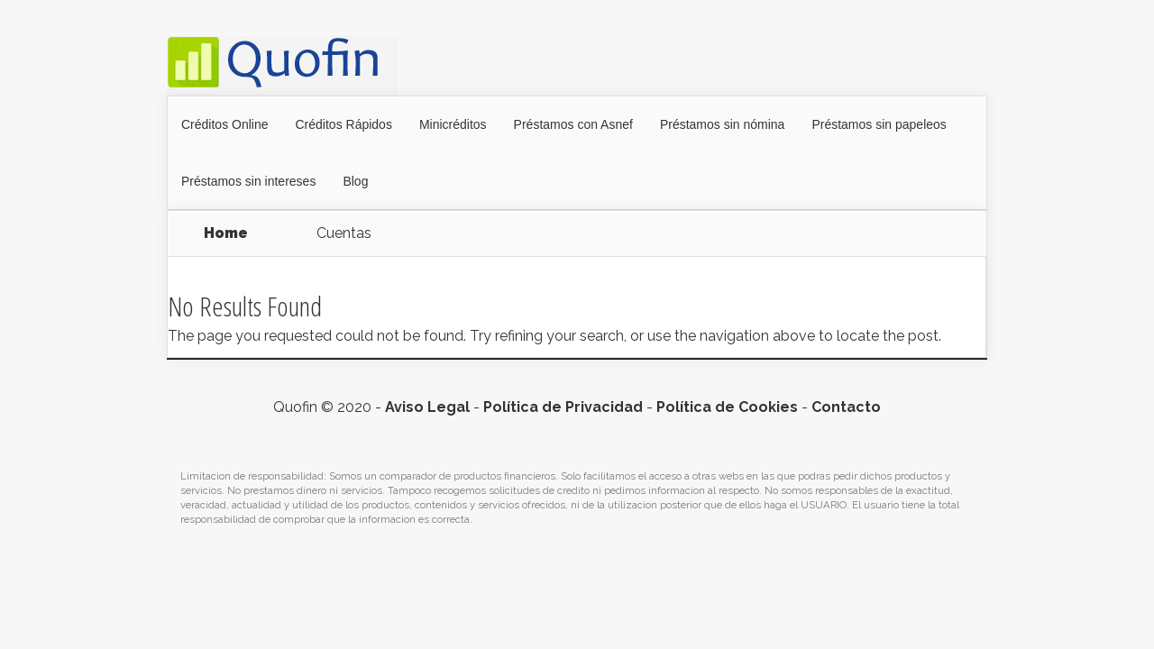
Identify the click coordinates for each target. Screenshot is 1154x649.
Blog (355, 181)
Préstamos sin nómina (722, 124)
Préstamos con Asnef (573, 124)
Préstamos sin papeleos (878, 124)
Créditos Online (225, 124)
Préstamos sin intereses (248, 181)
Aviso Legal (427, 407)
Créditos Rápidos (344, 124)
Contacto (846, 407)
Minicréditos (453, 124)
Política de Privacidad (563, 407)
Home (226, 233)
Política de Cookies (727, 407)
